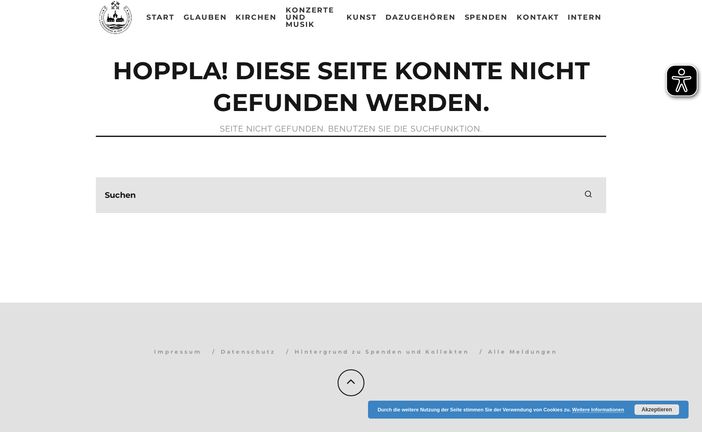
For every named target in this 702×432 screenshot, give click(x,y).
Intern (585, 17)
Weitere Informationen (598, 409)
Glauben (205, 17)
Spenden (486, 17)
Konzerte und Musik (310, 17)
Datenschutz (248, 351)
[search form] (351, 195)
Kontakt (538, 17)
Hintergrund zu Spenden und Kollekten (382, 351)
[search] (588, 195)
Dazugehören (420, 17)
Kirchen (255, 17)
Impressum (178, 351)
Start (160, 17)
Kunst (362, 17)
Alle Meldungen (522, 351)
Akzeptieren (657, 409)
